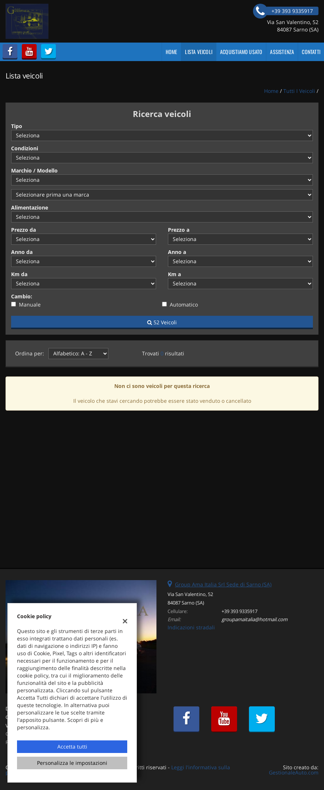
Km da (19, 274)
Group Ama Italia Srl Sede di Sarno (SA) (223, 584)
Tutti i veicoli (299, 90)
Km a (174, 274)
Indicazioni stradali (191, 627)
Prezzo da (23, 229)
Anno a (177, 251)
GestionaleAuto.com (293, 772)
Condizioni (24, 148)
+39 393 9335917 (239, 611)
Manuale (29, 304)
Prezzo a (178, 229)
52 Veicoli (162, 322)
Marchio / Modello (34, 170)
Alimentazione (29, 207)
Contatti (311, 52)
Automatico (183, 304)
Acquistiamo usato (241, 52)
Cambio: (21, 296)
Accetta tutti (72, 746)
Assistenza (282, 52)
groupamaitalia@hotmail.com (254, 619)
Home (172, 52)
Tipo (16, 126)
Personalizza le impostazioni (72, 762)
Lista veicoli (198, 52)
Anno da (22, 251)
